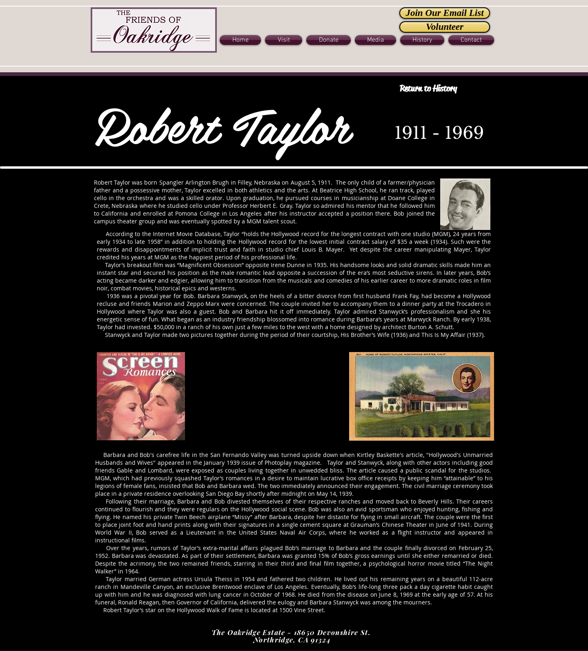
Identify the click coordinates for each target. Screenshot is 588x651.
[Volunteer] (444, 27)
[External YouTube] (268, 396)
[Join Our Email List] (444, 13)
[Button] (154, 29)
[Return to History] (428, 88)
